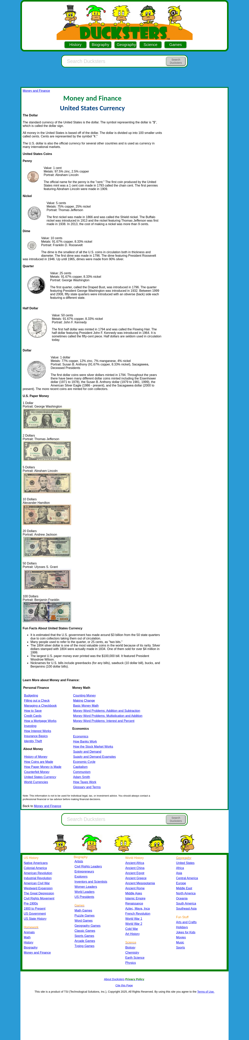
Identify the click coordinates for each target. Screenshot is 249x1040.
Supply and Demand (87, 751)
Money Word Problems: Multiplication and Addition (107, 715)
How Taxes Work (84, 782)
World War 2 (133, 923)
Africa (180, 868)
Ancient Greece (135, 878)
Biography (100, 44)
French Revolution (137, 913)
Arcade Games (85, 941)
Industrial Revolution (38, 878)
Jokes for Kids (185, 932)
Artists (79, 861)
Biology (130, 947)
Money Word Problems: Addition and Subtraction (106, 710)
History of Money (35, 756)
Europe (181, 883)
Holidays (182, 927)
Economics (80, 736)
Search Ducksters (176, 61)
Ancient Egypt (134, 873)
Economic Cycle (84, 761)
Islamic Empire (135, 898)
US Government (35, 913)
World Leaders (85, 891)
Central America (187, 878)
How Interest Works (37, 731)
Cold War (131, 928)
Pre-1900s (31, 903)
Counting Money (84, 695)
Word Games (84, 920)
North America (186, 893)
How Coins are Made (38, 761)
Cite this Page (124, 985)
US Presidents (84, 897)
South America (186, 903)
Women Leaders (86, 886)
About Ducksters (114, 979)
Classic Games (85, 930)
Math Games (83, 910)
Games (175, 44)
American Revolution (38, 873)
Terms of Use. (206, 991)
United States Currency (40, 777)
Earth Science (135, 957)
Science (150, 44)
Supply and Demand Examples (94, 756)
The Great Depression (39, 893)
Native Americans (36, 863)
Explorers (81, 876)
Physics (130, 962)
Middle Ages (133, 893)
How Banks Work (85, 741)
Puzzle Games (85, 915)
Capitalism (80, 767)
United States (185, 863)
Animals (29, 932)
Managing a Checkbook (40, 705)
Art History (132, 934)
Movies (181, 937)
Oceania (182, 898)
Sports (180, 947)
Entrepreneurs (84, 871)
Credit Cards (32, 715)
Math (27, 937)
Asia (179, 873)
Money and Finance (36, 90)
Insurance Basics (36, 736)
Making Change (84, 700)
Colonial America (35, 868)
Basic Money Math (86, 705)
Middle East (184, 888)
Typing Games (84, 946)
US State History (35, 918)
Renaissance (134, 903)
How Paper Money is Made (42, 767)
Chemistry (132, 952)
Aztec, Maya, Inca (137, 908)
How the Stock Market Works (93, 746)
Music (180, 942)
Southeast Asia (186, 908)
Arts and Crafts (186, 922)
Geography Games (88, 925)
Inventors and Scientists (91, 881)
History (75, 44)
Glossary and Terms (87, 787)
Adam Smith (81, 777)
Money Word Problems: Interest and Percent (103, 721)
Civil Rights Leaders (88, 866)
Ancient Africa (134, 863)
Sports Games (84, 935)
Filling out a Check (37, 700)
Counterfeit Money (36, 772)
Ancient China (135, 868)
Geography (126, 44)
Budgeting (31, 695)
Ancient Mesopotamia (140, 883)
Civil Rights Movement (39, 898)
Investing (30, 726)
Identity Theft (33, 741)
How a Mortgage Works (40, 721)
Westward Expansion (38, 888)
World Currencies (36, 782)
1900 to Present (35, 908)
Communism (82, 772)
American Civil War (37, 883)
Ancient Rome (135, 888)
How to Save (33, 710)
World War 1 (133, 918)
